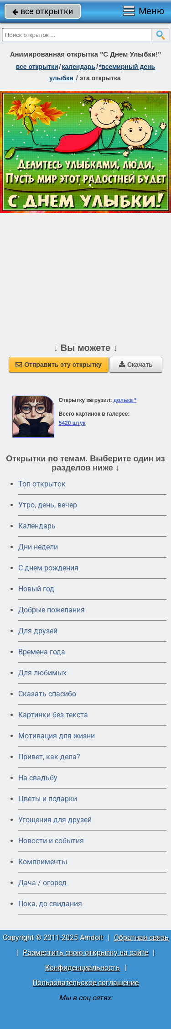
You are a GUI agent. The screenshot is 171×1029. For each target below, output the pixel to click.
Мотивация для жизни (56, 735)
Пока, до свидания (50, 903)
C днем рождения (48, 568)
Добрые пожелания (51, 610)
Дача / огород (42, 882)
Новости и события (51, 840)
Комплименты (42, 861)
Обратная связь (141, 937)
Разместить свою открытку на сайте (85, 952)
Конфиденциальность (82, 967)
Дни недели (38, 547)
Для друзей (37, 631)
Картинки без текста (53, 714)
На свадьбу (37, 777)
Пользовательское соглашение (85, 982)
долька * (125, 400)
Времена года (41, 652)
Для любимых (42, 673)
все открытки (42, 11)
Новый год (36, 589)
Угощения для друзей (55, 819)
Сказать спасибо (47, 693)
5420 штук (72, 423)
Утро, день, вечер (47, 505)
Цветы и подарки (47, 798)
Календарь (78, 66)
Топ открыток (42, 484)
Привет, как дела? (49, 756)
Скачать (136, 364)
